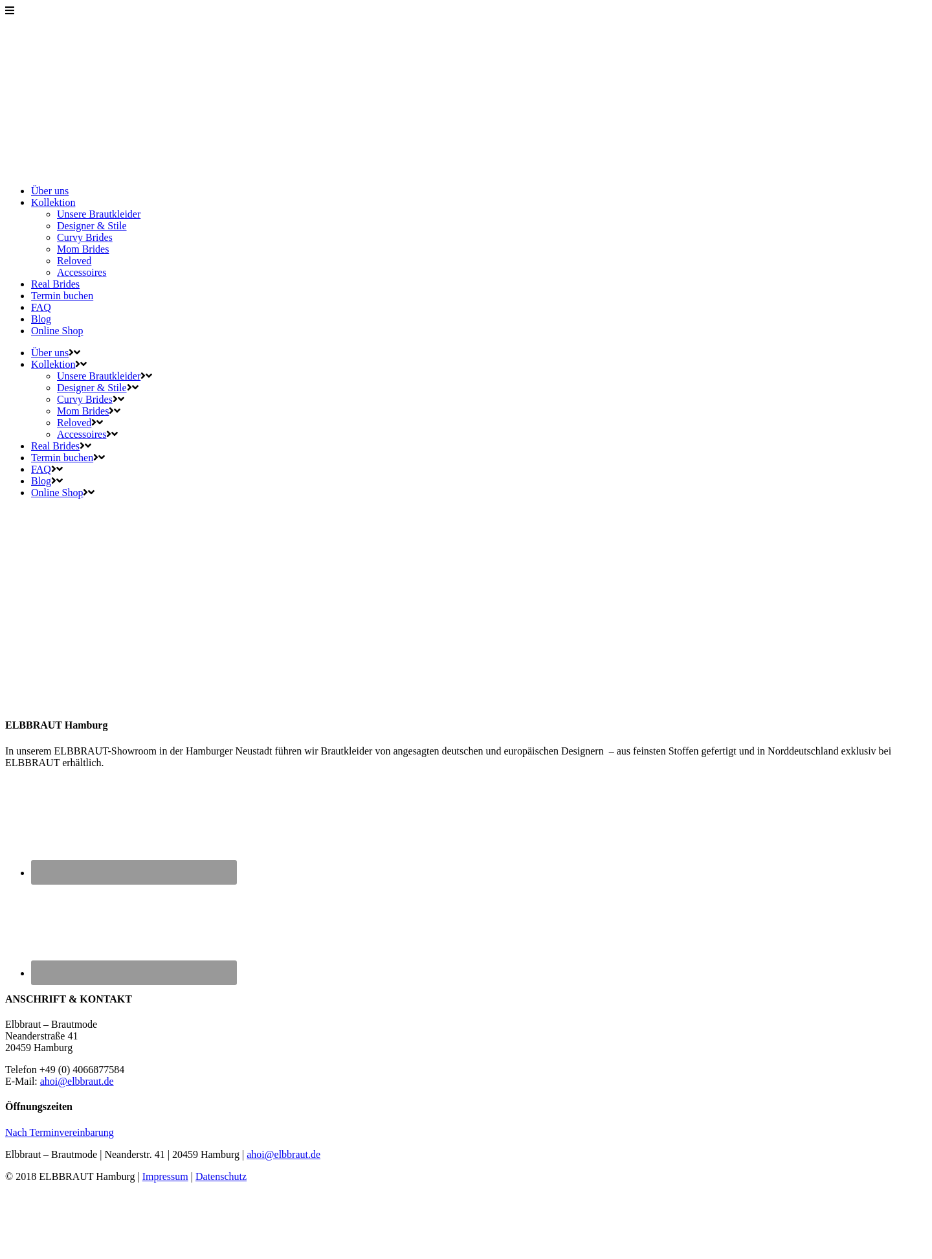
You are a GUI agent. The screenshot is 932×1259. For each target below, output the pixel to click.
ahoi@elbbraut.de (77, 1081)
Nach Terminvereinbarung (59, 1132)
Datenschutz (221, 1176)
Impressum (165, 1176)
